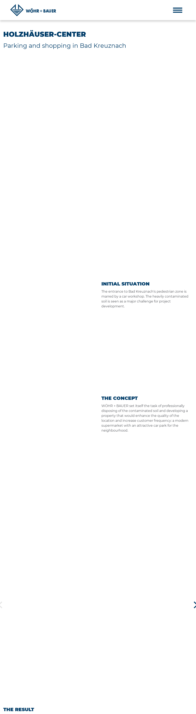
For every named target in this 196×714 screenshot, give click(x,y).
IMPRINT (8, 709)
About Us (124, 649)
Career (122, 678)
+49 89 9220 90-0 (162, 676)
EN (191, 709)
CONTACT (47, 709)
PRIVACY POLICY (28, 709)
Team (121, 661)
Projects (123, 667)
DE (185, 709)
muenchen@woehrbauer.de (169, 691)
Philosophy (125, 655)
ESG (120, 672)
